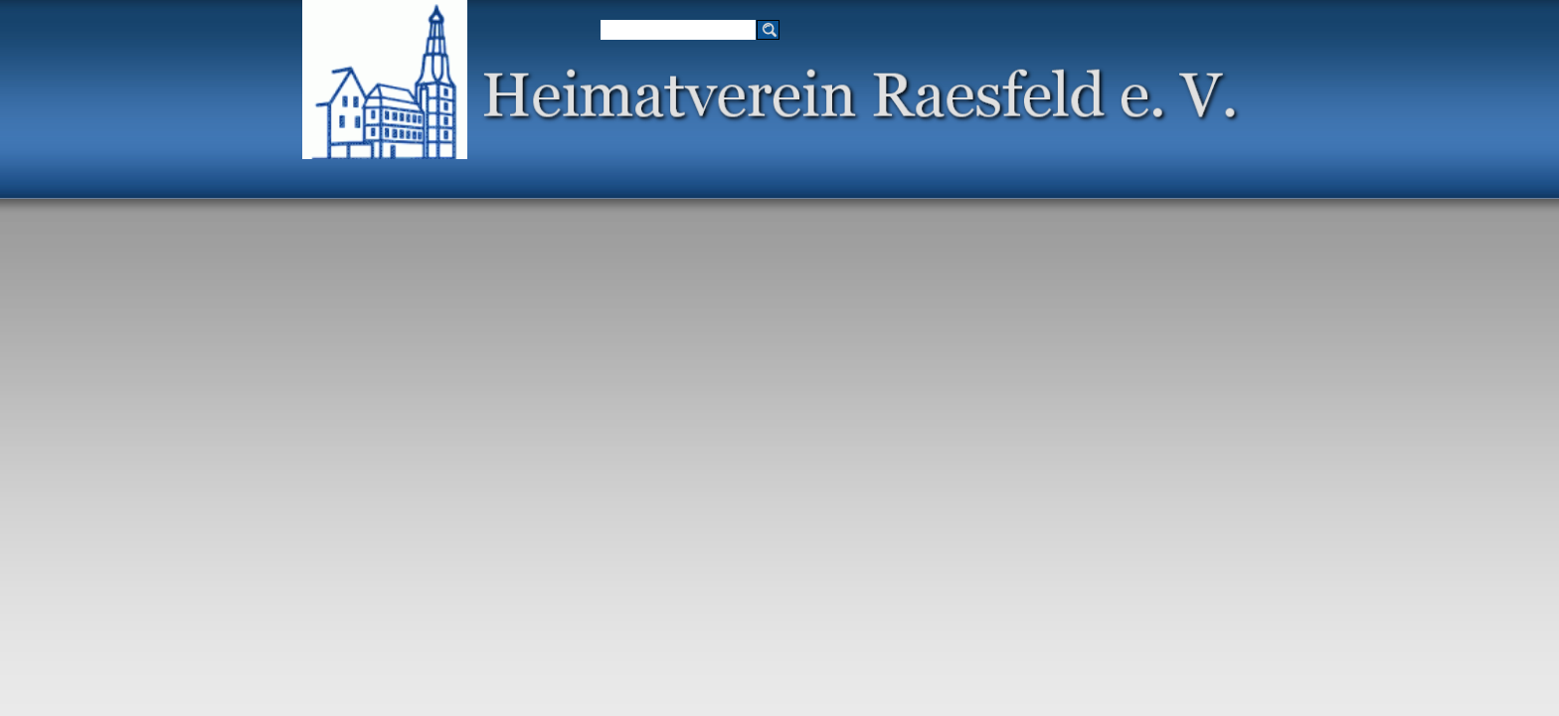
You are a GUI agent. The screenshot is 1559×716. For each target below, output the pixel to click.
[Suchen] (678, 30)
